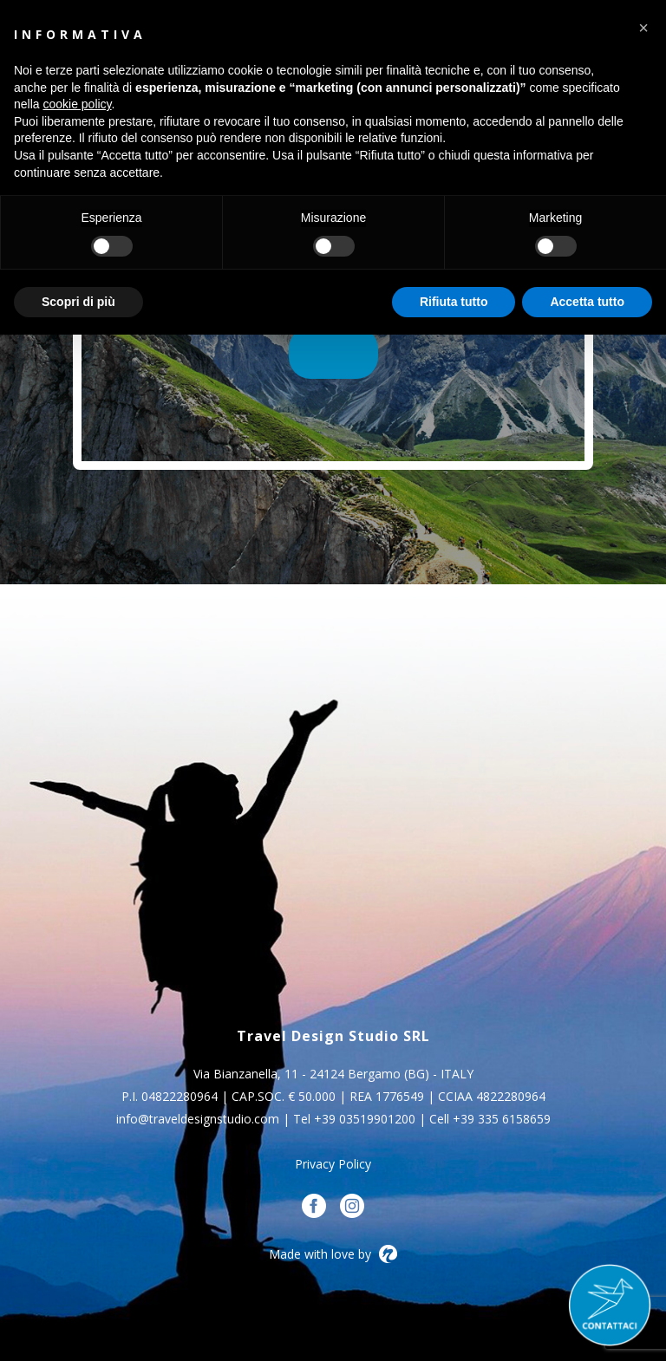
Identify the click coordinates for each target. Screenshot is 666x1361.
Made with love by (333, 1254)
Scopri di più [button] (78, 302)
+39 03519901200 (364, 1118)
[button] (643, 28)
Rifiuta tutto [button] (454, 302)
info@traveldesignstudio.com (197, 1118)
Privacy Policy (333, 1164)
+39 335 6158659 (502, 1118)
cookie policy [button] (76, 104)
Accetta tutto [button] (587, 302)
